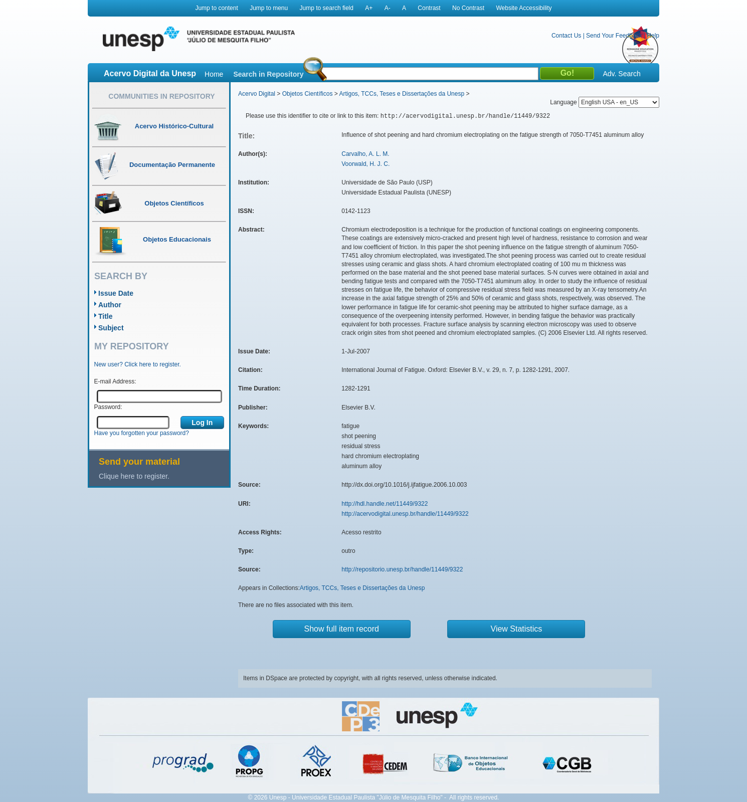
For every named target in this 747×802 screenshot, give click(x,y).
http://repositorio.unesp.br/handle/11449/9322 (402, 569)
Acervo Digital (256, 93)
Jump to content (216, 8)
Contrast (429, 8)
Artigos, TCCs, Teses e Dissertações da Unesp (401, 93)
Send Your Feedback (614, 35)
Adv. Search (621, 74)
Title (105, 316)
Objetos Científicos (307, 93)
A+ (368, 8)
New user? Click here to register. (137, 364)
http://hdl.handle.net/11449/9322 (384, 503)
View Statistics (516, 629)
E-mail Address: (115, 381)
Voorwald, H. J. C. (365, 163)
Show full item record (341, 629)
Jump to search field (326, 8)
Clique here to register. (134, 476)
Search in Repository (268, 74)
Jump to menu (269, 8)
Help (653, 35)
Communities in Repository (161, 96)
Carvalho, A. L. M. (365, 153)
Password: (108, 407)
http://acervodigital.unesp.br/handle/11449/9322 (405, 513)
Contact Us (566, 35)
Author (109, 305)
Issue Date (115, 293)
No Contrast (468, 8)
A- (388, 8)
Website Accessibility (523, 8)
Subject (111, 328)
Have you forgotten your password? (141, 433)
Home (214, 74)
